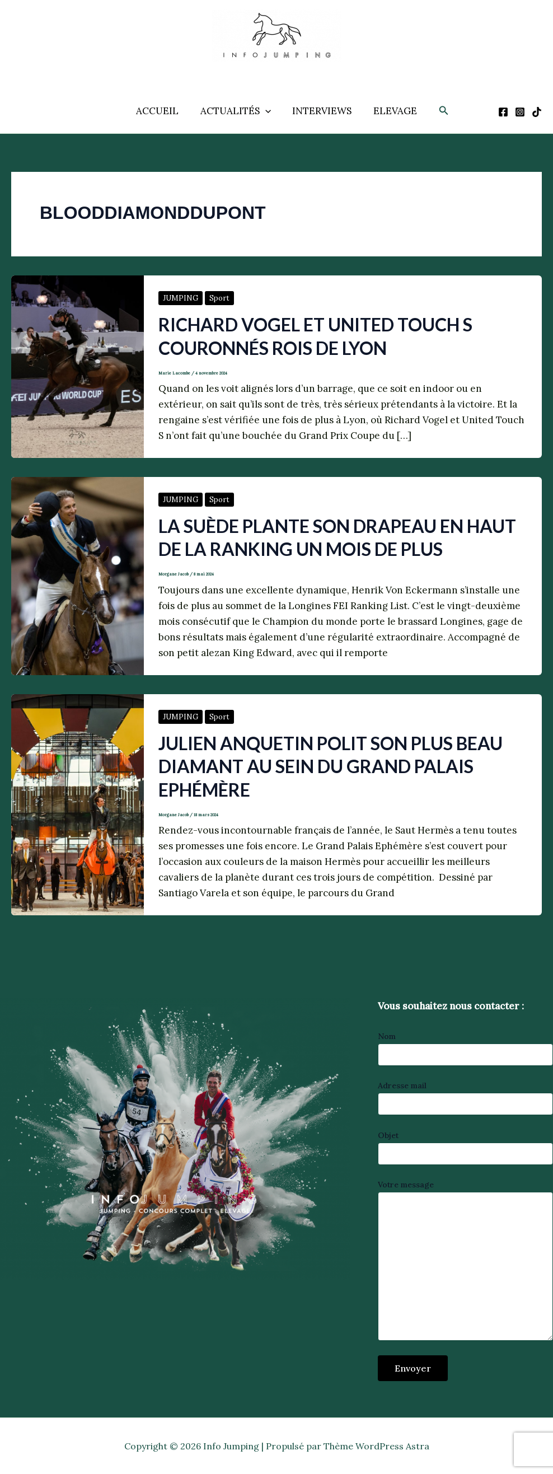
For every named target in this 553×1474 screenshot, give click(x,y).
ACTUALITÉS (236, 110)
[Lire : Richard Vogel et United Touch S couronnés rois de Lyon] (77, 365)
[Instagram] (520, 112)
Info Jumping (264, 70)
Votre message (465, 1262)
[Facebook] (503, 112)
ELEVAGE (391, 111)
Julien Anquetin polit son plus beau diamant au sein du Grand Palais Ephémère (330, 766)
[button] (439, 111)
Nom (465, 1048)
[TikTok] (537, 112)
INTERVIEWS (320, 111)
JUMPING (180, 298)
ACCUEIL (161, 111)
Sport (219, 298)
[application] (266, 110)
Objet (465, 1147)
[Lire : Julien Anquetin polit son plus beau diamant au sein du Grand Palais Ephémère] (77, 803)
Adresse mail (465, 1097)
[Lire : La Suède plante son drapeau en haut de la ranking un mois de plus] (77, 575)
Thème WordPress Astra (376, 1446)
